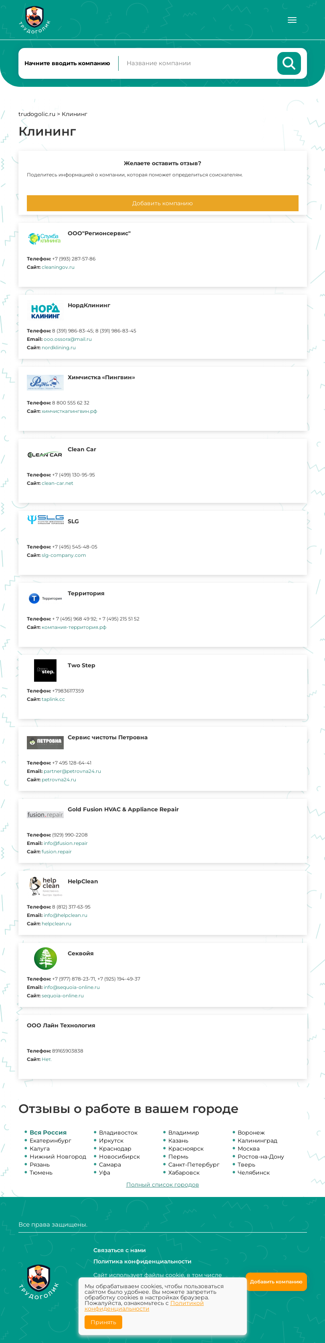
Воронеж (251, 1133)
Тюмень (41, 1173)
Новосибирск (119, 1157)
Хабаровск (184, 1173)
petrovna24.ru (59, 780)
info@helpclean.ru (65, 916)
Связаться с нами (119, 1250)
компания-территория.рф (74, 627)
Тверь (246, 1165)
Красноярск (186, 1149)
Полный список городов (162, 1185)
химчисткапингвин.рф (69, 411)
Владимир (183, 1133)
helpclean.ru (56, 924)
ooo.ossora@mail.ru (68, 339)
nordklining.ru (59, 348)
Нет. (47, 1060)
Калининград (257, 1141)
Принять (103, 1322)
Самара (110, 1165)
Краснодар (115, 1149)
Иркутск (111, 1141)
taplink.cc (53, 700)
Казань (178, 1141)
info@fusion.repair (66, 844)
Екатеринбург (50, 1141)
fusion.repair (57, 852)
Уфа (104, 1173)
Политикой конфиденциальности (144, 1305)
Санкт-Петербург (194, 1165)
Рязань (40, 1165)
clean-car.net (57, 483)
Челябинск (254, 1173)
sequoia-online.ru (63, 996)
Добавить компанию (162, 203)
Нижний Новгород (58, 1157)
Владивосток (118, 1133)
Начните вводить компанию (67, 63)
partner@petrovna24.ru (72, 772)
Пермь (178, 1157)
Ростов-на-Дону (261, 1157)
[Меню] (292, 20)
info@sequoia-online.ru (72, 988)
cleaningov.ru (58, 267)
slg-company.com (64, 555)
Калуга (40, 1149)
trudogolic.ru (36, 114)
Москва (249, 1149)
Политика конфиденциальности (142, 1261)
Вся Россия (48, 1133)
